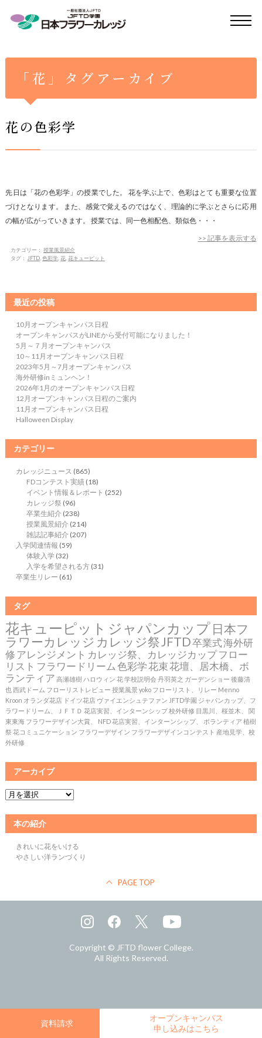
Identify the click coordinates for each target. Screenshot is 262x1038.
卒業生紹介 (44, 513)
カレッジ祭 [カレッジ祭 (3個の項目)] (128, 642)
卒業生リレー (37, 576)
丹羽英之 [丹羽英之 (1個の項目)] (170, 679)
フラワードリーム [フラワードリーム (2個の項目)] (76, 666)
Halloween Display (44, 419)
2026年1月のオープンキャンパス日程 (75, 387)
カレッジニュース (44, 471)
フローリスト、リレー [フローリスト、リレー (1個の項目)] (184, 689)
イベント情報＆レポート (65, 492)
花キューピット (86, 258)
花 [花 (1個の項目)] (120, 679)
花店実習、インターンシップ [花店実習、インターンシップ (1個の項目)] (126, 711)
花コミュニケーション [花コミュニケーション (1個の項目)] (45, 732)
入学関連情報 (37, 545)
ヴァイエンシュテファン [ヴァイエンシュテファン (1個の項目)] (132, 700)
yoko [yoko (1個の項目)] (145, 689)
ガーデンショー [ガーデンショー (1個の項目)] (207, 679)
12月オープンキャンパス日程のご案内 (76, 398)
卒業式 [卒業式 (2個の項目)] (207, 643)
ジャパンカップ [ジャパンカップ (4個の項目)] (159, 627)
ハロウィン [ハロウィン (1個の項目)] (99, 679)
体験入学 (40, 555)
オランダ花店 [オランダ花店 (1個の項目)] (42, 700)
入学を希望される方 (58, 566)
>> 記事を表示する (227, 238)
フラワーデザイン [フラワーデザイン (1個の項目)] (104, 732)
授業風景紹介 (59, 250)
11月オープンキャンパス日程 (62, 409)
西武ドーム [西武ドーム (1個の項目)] (29, 689)
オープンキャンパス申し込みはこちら (186, 1023)
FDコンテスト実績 (55, 481)
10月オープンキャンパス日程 (62, 324)
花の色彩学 (40, 126)
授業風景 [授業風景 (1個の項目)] (125, 689)
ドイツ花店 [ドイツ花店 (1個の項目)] (79, 700)
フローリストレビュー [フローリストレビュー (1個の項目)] (78, 689)
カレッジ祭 (44, 502)
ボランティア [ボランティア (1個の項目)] (222, 721)
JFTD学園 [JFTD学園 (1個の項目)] (183, 700)
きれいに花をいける (47, 846)
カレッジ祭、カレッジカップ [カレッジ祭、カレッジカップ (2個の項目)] (152, 654)
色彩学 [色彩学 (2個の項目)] (132, 666)
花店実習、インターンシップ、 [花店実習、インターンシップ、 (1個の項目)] (157, 721)
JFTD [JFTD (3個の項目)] (176, 642)
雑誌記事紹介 (47, 534)
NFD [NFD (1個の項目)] (104, 721)
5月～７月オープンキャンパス (63, 345)
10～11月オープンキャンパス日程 (70, 356)
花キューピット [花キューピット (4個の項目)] (56, 627)
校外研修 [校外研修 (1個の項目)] (182, 711)
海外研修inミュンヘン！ (54, 377)
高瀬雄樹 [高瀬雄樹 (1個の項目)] (69, 679)
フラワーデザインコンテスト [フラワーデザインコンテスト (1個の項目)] (173, 732)
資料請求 (56, 1023)
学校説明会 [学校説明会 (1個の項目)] (140, 679)
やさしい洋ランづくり (51, 856)
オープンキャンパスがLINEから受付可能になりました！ (104, 335)
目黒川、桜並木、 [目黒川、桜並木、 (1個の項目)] (221, 711)
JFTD (34, 258)
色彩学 (50, 258)
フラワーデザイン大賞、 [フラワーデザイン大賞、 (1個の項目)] (61, 721)
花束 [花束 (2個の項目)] (158, 666)
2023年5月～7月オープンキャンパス (74, 366)
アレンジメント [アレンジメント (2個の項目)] (51, 654)
